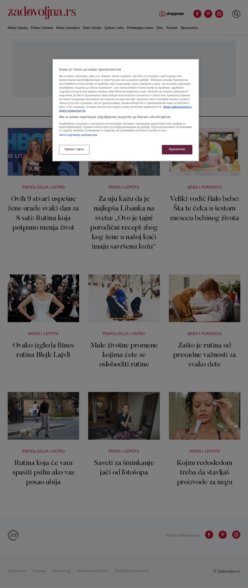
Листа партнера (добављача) (78, 135)
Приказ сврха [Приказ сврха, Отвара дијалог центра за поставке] (74, 149)
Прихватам (177, 149)
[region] (125, 110)
